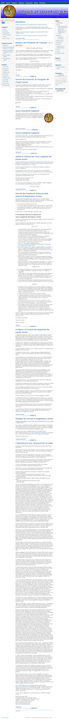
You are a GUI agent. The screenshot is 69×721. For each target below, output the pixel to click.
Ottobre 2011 (6, 74)
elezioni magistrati (7, 34)
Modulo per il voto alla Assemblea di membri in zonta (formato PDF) (31, 35)
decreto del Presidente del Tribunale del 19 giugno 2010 (30, 162)
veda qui (33, 164)
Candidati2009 (60, 22)
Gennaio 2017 (6, 68)
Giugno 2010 (6, 76)
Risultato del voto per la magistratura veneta (34, 419)
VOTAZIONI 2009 (60, 53)
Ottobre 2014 (6, 70)
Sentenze (14, 3)
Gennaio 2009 (6, 83)
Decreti (8, 3)
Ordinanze (21, 3)
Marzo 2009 (5, 81)
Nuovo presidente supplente (27, 111)
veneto (58, 51)
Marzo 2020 (5, 66)
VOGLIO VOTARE (34, 186)
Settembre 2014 (6, 72)
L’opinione (59, 60)
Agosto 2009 (5, 79)
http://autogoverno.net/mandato (39, 432)
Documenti (42, 3)
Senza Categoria (6, 38)
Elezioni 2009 (6, 32)
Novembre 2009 (6, 77)
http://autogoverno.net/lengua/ (41, 433)
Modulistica (5, 45)
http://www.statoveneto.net (21, 686)
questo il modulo (27, 426)
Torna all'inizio (6, 717)
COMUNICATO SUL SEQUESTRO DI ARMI (34, 443)
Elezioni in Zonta (60, 40)
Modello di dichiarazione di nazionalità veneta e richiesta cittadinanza (31, 24)
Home (3, 3)
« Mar (56, 84)
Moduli (36, 3)
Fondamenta (29, 3)
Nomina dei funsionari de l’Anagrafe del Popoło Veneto (8, 52)
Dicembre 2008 (6, 85)
